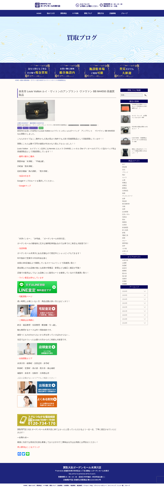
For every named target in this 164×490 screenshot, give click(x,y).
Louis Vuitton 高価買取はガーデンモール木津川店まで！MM (139, 139)
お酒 (123, 180)
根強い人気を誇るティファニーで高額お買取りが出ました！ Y (139, 151)
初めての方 (51, 13)
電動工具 (125, 235)
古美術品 (125, 190)
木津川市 (125, 260)
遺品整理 (79, 485)
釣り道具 (125, 230)
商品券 (124, 201)
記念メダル (126, 214)
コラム (124, 254)
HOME (39, 13)
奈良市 (41, 128)
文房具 (124, 225)
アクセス (85, 485)
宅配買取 (72, 485)
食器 (123, 193)
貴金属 (124, 167)
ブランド (25, 128)
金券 (123, 198)
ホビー (124, 240)
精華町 (124, 271)
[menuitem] (39, 13)
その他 (124, 248)
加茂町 (124, 265)
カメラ (124, 177)
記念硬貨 (125, 212)
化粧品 (124, 217)
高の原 (124, 276)
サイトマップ (112, 485)
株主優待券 (126, 204)
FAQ (91, 485)
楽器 (123, 238)
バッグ (20, 128)
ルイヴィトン (33, 128)
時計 (123, 175)
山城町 (124, 263)
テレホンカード (127, 196)
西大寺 (124, 273)
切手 (123, 246)
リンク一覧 (120, 485)
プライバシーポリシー (100, 485)
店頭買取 (59, 485)
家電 (123, 233)
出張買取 (66, 485)
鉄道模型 (125, 227)
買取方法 (100, 13)
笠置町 (124, 281)
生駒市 (124, 278)
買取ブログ (88, 13)
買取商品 (63, 13)
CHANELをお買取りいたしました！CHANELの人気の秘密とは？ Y (139, 106)
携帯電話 (125, 243)
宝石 (123, 169)
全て (123, 164)
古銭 (123, 206)
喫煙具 (124, 222)
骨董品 (124, 182)
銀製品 (124, 188)
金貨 (123, 209)
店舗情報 (112, 13)
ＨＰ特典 (75, 13)
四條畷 (124, 284)
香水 (123, 219)
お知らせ (125, 251)
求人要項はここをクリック (28, 447)
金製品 (124, 185)
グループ (124, 13)
